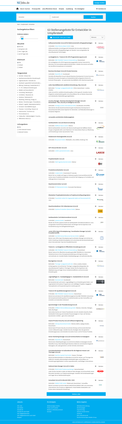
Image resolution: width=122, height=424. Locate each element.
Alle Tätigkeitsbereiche (23, 413)
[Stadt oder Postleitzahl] (67, 17)
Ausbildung (69, 9)
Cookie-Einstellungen (98, 422)
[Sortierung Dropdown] (103, 37)
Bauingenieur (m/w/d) (55, 261)
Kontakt (49, 411)
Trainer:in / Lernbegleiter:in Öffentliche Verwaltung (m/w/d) (67, 247)
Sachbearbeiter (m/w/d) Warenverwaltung (61, 123)
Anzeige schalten (99, 3)
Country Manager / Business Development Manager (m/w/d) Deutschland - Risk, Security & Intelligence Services (67, 101)
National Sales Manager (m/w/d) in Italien (61, 366)
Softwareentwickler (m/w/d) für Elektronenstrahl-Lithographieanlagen (70, 43)
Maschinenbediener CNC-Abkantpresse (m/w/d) (63, 206)
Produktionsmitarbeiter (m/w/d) (58, 170)
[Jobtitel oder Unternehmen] (34, 17)
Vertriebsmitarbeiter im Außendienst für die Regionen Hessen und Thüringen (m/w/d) (68, 351)
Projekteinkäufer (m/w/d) (56, 159)
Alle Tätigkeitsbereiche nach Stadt (26, 415)
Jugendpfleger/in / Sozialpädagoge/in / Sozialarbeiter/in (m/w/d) (68, 277)
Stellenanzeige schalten (53, 406)
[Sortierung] (95, 37)
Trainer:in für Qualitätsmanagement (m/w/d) (62, 291)
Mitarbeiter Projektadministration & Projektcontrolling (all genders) (69, 195)
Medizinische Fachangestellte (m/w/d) (60, 136)
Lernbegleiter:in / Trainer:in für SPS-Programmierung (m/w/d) (67, 57)
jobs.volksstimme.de (82, 415)
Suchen (93, 17)
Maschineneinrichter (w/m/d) (57, 184)
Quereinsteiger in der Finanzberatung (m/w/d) (62, 305)
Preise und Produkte (52, 408)
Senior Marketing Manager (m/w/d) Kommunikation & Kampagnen (68, 336)
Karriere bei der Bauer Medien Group (87, 417)
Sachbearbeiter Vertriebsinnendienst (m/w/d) (62, 217)
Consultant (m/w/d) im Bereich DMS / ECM (61, 380)
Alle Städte (20, 408)
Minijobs (61, 9)
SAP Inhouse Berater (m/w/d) (57, 148)
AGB (73, 422)
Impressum (87, 422)
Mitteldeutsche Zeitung (83, 406)
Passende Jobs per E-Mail (60, 37)
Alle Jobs (19, 406)
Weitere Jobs (76, 394)
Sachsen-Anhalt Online (83, 411)
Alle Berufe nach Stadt (23, 411)
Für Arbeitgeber (79, 9)
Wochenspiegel (81, 408)
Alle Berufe (20, 410)
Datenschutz (79, 422)
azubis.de (79, 413)
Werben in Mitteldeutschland (55, 410)
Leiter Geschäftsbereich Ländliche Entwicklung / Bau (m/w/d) (67, 85)
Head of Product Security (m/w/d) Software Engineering (65, 321)
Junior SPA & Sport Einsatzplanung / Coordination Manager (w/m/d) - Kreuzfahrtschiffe (69, 232)
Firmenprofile (36, 9)
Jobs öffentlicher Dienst (49, 9)
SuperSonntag (81, 410)
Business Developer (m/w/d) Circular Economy (62, 71)
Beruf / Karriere (25, 9)
